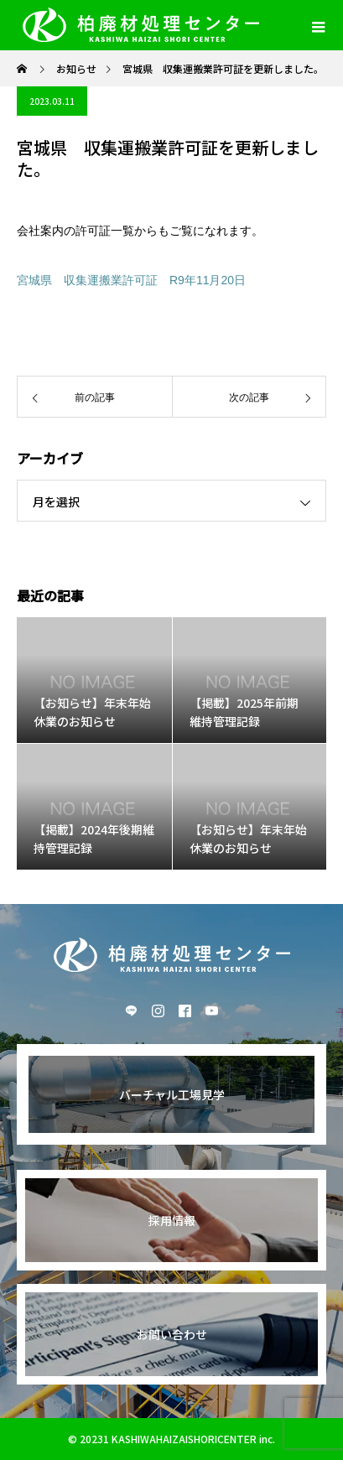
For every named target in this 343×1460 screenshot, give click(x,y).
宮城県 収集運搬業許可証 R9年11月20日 (131, 280)
